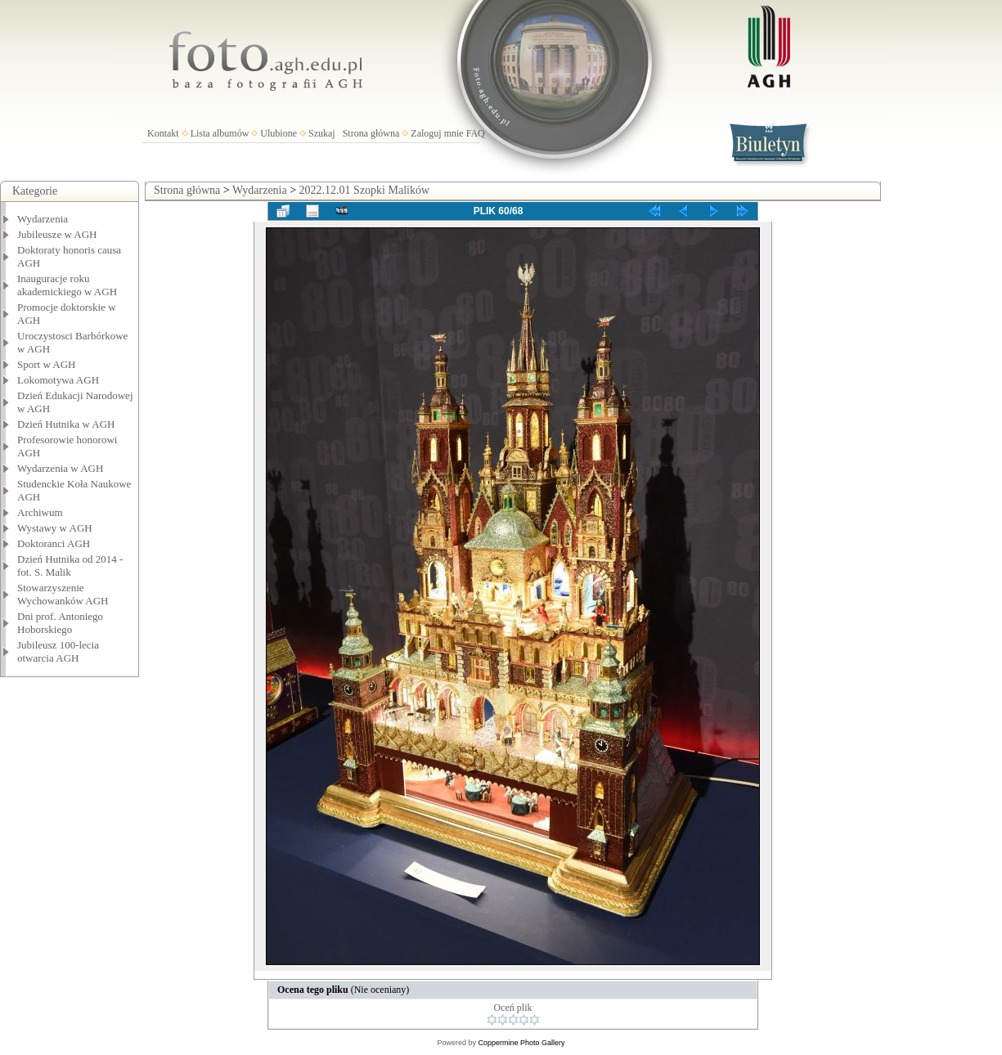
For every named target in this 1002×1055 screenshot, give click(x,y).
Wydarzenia (42, 219)
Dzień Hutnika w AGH (66, 424)
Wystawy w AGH (54, 528)
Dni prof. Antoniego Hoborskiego (60, 622)
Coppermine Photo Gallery (521, 1043)
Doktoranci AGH (53, 543)
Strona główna (371, 133)
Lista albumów (220, 133)
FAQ (475, 133)
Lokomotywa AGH (58, 380)
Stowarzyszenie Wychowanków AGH (63, 594)
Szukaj (321, 133)
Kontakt (163, 133)
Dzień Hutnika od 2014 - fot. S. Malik (70, 565)
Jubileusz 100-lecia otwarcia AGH (58, 651)
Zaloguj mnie (437, 133)
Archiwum (40, 512)
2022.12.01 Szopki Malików (364, 190)
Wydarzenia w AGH (60, 468)
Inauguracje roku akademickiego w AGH (67, 285)
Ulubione (278, 133)
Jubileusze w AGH (57, 234)
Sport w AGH (46, 364)
